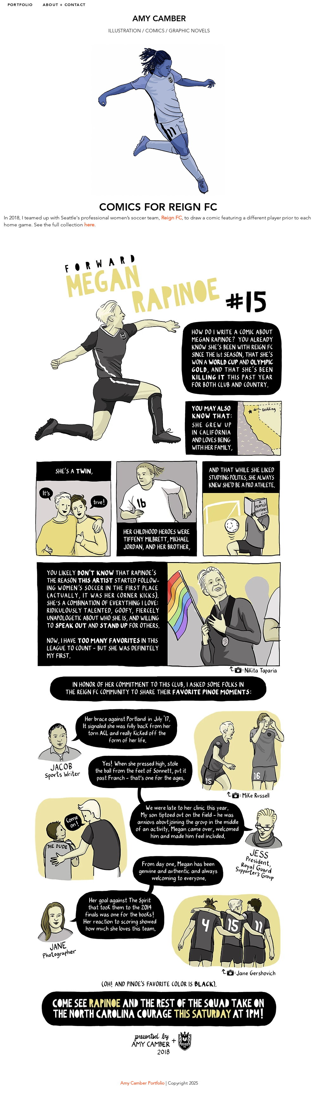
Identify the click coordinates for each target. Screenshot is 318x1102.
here (89, 225)
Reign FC (171, 218)
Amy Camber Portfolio (142, 1083)
